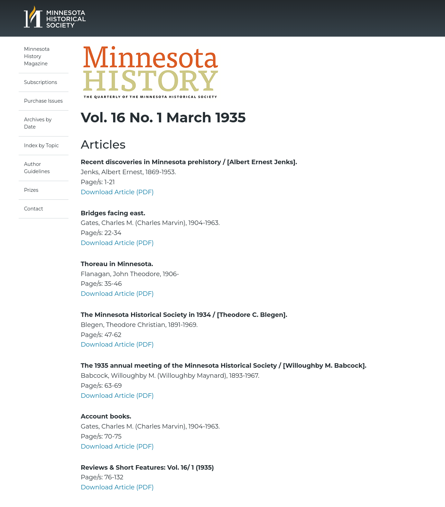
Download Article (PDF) (117, 192)
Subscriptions (40, 82)
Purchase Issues (43, 101)
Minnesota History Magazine (37, 56)
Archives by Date (38, 123)
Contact (33, 209)
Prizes (31, 190)
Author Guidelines (37, 168)
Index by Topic (41, 145)
